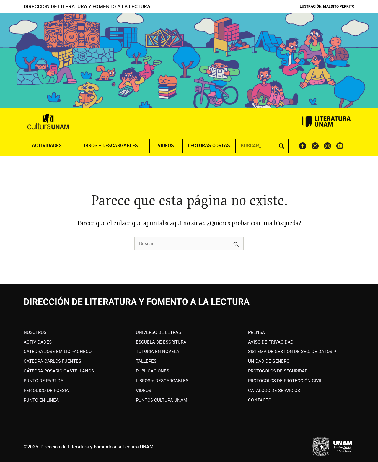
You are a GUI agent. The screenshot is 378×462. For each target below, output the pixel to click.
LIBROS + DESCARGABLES (109, 145)
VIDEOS (166, 145)
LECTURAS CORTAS (209, 145)
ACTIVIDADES (47, 145)
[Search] (281, 145)
